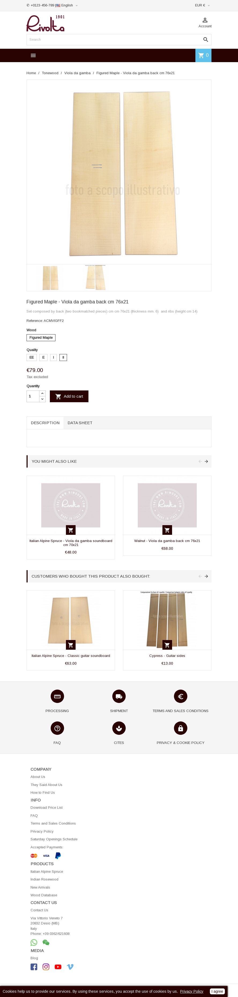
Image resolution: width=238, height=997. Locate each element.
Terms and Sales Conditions (53, 823)
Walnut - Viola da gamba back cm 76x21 (167, 541)
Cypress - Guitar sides (167, 656)
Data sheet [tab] (80, 422)
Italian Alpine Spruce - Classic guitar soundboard (71, 656)
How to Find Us (43, 793)
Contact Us (39, 910)
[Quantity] (33, 396)
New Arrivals (40, 887)
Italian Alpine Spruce (47, 872)
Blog (34, 958)
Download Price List (46, 808)
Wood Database (44, 895)
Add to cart (69, 396)
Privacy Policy (42, 831)
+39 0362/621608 (56, 934)
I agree (217, 991)
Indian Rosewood (44, 879)
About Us (38, 777)
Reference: (35, 321)
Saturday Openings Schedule (54, 839)
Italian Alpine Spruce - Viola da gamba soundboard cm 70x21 (70, 543)
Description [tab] (45, 422)
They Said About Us (46, 785)
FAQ (34, 816)
